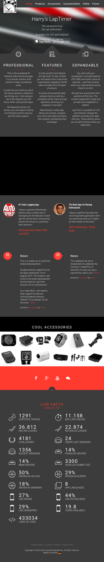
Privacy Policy (37, 545)
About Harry (68, 545)
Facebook (33, 307)
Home (29, 3)
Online (86, 3)
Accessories (54, 3)
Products (40, 3)
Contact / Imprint (53, 545)
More (33, 302)
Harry (42, 307)
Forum (95, 3)
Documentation (71, 3)
